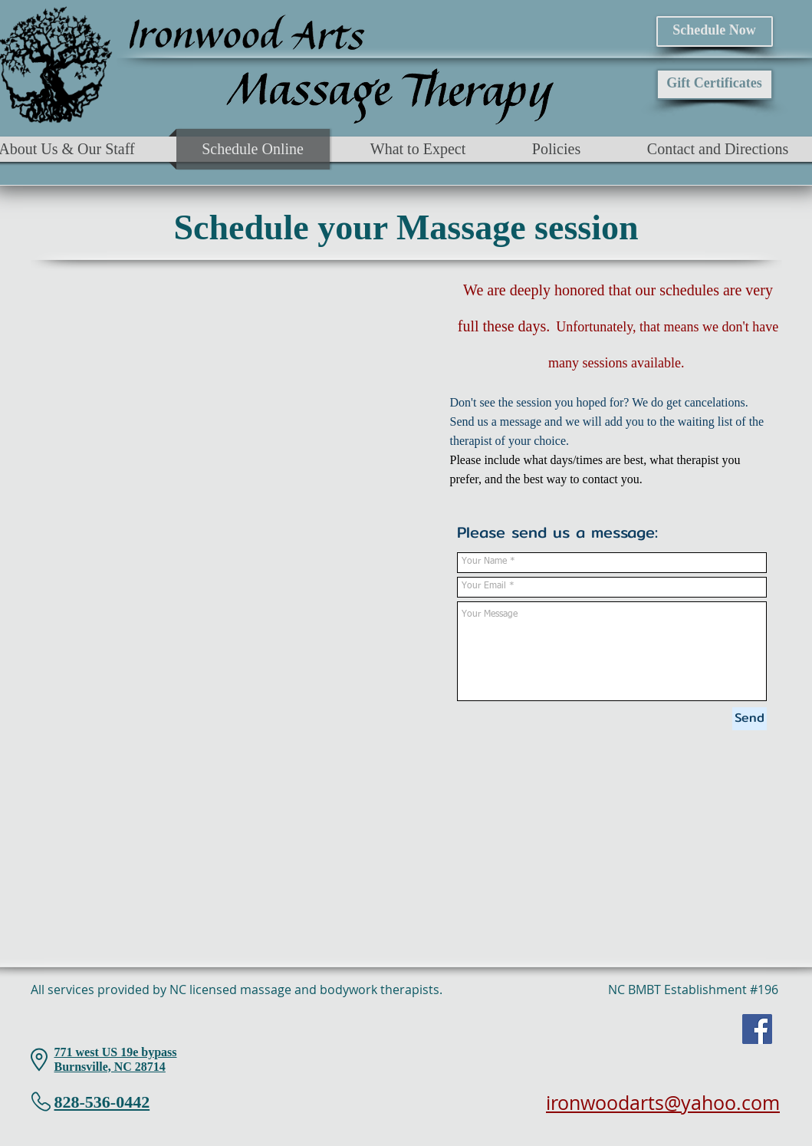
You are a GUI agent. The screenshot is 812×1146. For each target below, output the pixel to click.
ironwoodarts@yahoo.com (663, 1102)
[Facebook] (757, 1029)
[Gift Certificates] (714, 84)
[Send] (749, 718)
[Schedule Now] (714, 31)
